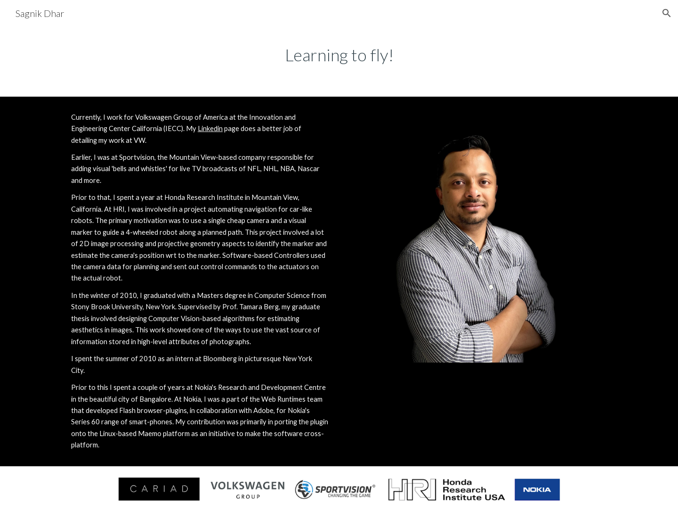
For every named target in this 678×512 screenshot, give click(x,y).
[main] (339, 55)
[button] (666, 13)
